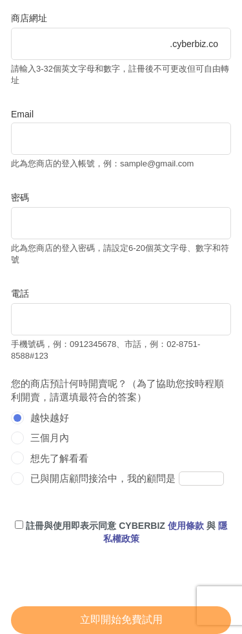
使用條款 (186, 525)
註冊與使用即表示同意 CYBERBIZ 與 (121, 532)
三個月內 (49, 437)
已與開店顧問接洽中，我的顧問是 (103, 478)
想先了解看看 (59, 458)
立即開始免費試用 (121, 619)
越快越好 (49, 417)
